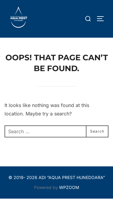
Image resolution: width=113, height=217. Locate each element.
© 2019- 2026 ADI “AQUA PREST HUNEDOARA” (56, 177)
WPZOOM (69, 187)
